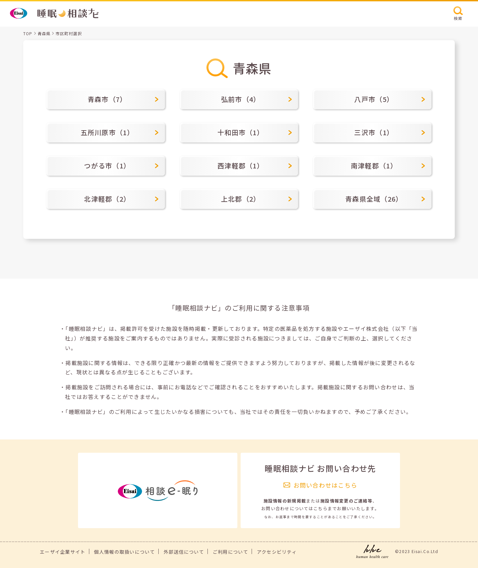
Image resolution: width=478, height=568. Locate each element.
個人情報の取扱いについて (124, 551)
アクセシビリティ (277, 551)
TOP (28, 33)
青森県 (44, 33)
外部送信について (184, 551)
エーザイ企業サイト (63, 551)
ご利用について (230, 551)
